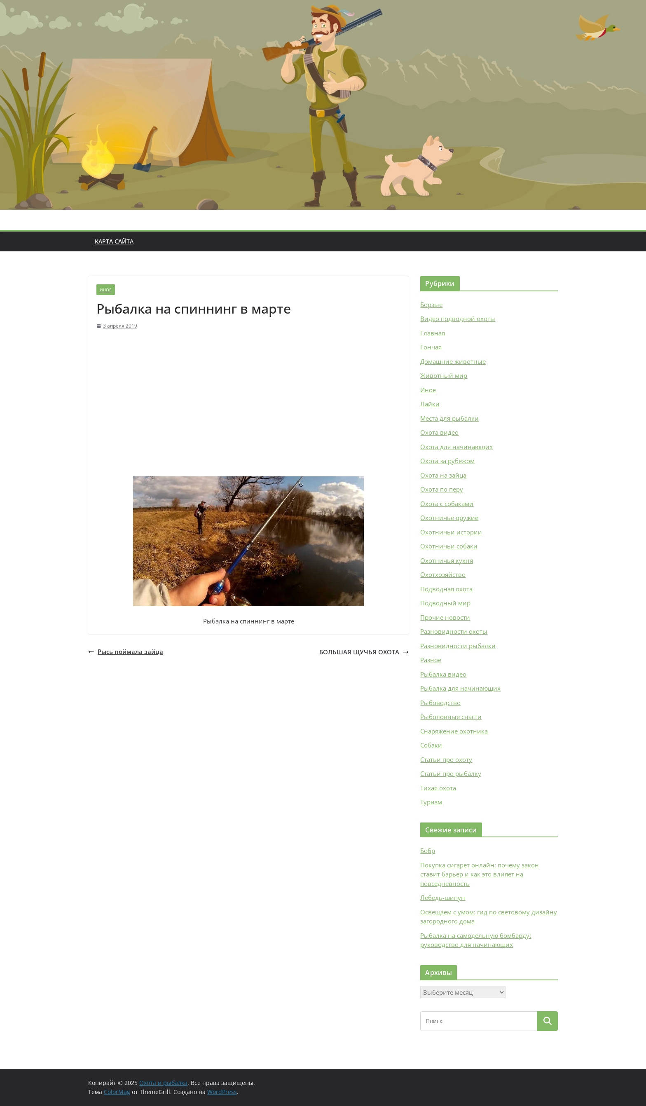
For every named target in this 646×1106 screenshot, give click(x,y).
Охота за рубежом (447, 461)
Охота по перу (441, 489)
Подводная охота (446, 589)
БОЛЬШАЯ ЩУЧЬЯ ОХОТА (364, 652)
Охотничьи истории (451, 532)
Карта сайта (114, 241)
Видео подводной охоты (457, 318)
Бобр (427, 850)
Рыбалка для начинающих (460, 688)
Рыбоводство (440, 702)
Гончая (431, 347)
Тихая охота (438, 788)
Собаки (431, 745)
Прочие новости (445, 617)
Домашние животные (453, 361)
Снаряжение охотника (454, 731)
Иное (106, 290)
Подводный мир (445, 603)
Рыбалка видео (443, 674)
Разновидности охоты (453, 631)
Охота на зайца (443, 475)
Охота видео (439, 432)
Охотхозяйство (443, 574)
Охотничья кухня (446, 560)
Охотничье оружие (449, 517)
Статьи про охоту (446, 759)
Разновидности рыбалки (458, 646)
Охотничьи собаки (448, 546)
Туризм (431, 802)
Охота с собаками (446, 503)
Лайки (430, 404)
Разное (430, 660)
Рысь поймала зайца (125, 651)
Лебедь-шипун (442, 897)
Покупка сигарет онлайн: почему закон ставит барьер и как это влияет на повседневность (479, 874)
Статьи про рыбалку (450, 773)
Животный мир (443, 375)
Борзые (431, 304)
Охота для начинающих (456, 447)
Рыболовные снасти (451, 716)
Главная (432, 333)
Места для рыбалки (449, 418)
